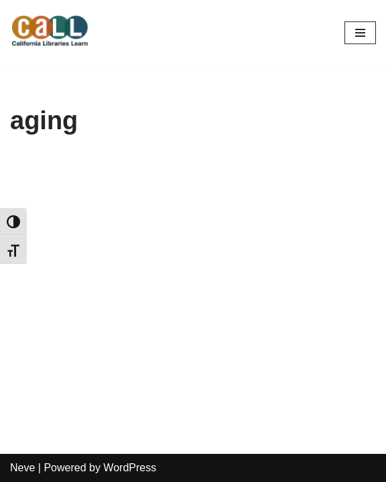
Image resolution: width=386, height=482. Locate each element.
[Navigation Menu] (360, 32)
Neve (22, 467)
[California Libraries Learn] (50, 32)
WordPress (129, 467)
